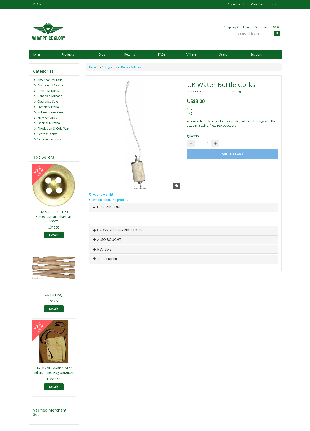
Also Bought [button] (107, 240)
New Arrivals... (47, 118)
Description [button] (108, 207)
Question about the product (108, 200)
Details (54, 235)
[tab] (183, 207)
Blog (102, 54)
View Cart (257, 4)
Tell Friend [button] (106, 259)
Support (256, 54)
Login (274, 4)
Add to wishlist (101, 194)
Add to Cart (232, 154)
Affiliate (191, 54)
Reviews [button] (102, 249)
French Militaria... (49, 107)
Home (36, 54)
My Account (236, 4)
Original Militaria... (49, 123)
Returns (129, 54)
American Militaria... (50, 80)
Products (67, 54)
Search (224, 54)
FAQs (161, 54)
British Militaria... (48, 91)
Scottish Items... (48, 134)
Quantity (193, 136)
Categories (109, 67)
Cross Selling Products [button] (117, 230)
